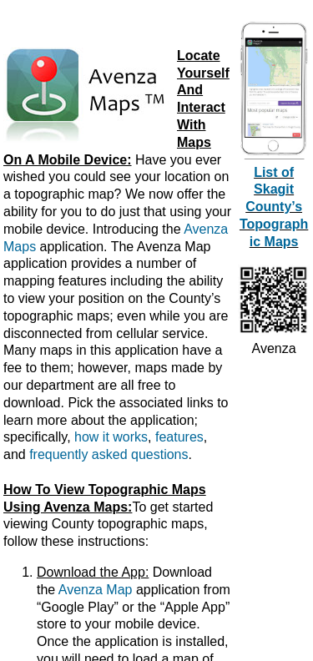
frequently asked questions (108, 454)
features (179, 437)
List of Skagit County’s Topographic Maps (274, 207)
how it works (111, 437)
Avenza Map (95, 590)
